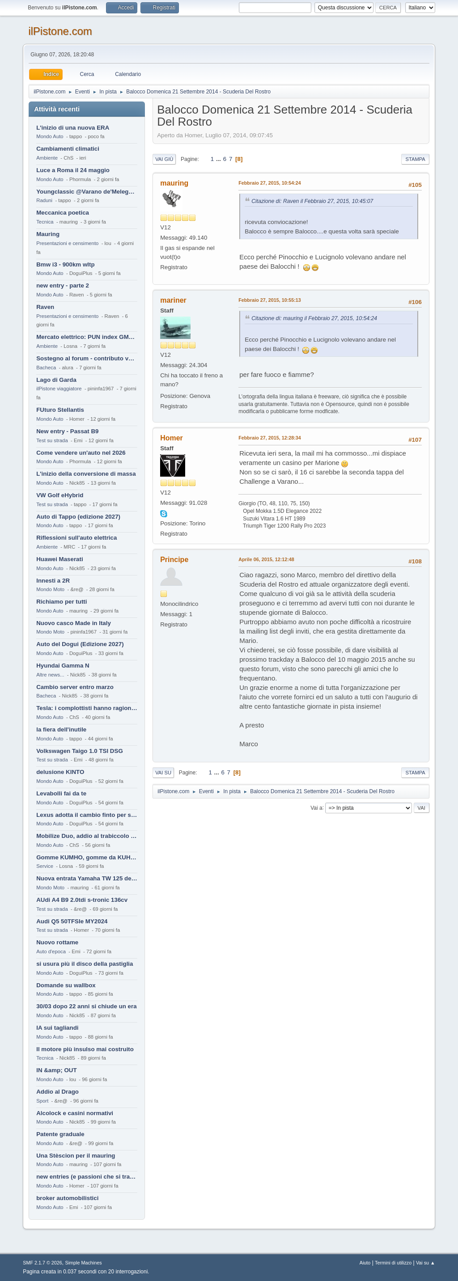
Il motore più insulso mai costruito (85, 1049)
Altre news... (50, 674)
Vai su (163, 772)
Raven (45, 307)
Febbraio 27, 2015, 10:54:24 (269, 183)
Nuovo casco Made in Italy (73, 623)
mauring (174, 183)
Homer (171, 438)
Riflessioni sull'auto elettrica (76, 537)
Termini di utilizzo (393, 1262)
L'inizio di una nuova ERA (72, 127)
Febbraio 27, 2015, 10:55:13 (269, 300)
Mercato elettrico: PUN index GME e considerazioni (86, 337)
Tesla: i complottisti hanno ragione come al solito (86, 708)
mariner (173, 300)
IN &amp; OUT (56, 1070)
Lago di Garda (56, 379)
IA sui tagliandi (57, 1027)
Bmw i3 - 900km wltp (65, 264)
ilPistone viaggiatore (58, 388)
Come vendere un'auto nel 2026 (80, 452)
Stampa (415, 159)
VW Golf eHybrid (59, 495)
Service (44, 866)
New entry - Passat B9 (67, 431)
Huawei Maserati (59, 559)
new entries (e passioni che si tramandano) (86, 1176)
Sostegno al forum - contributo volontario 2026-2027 (86, 358)
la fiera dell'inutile (61, 729)
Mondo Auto (49, 136)
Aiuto (365, 1262)
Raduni (44, 200)
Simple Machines (83, 1262)
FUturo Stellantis (60, 409)
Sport (42, 1100)
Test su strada (52, 440)
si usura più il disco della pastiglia (84, 963)
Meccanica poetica (62, 212)
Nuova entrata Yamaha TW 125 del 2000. (86, 878)
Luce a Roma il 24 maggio (73, 170)
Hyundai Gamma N (62, 665)
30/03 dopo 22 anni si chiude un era (86, 1006)
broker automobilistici (67, 1198)
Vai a (316, 807)
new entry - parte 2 (62, 285)
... (219, 159)
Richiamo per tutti (61, 601)
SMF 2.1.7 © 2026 (42, 1262)
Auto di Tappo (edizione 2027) (78, 516)
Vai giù (164, 159)
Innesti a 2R (53, 580)
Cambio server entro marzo (75, 687)
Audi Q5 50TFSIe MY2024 (71, 921)
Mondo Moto (50, 589)
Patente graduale (60, 1134)
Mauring (47, 234)
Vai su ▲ (425, 1262)
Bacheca (46, 367)
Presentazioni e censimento (67, 243)
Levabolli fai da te (61, 793)
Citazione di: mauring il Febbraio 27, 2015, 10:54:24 (314, 318)
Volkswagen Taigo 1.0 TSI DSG (79, 751)
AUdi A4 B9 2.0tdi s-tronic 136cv (81, 899)
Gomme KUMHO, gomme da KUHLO (86, 857)
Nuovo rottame (57, 942)
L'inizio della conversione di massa (86, 473)
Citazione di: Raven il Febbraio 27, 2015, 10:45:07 (312, 201)
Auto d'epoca (51, 951)
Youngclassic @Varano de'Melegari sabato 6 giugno (86, 191)
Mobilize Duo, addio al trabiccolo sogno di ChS (86, 836)
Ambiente (47, 158)
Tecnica (44, 221)
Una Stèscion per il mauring (75, 1155)
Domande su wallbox (66, 985)
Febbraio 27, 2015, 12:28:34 (269, 437)
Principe (174, 559)
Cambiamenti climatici (67, 148)
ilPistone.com (60, 31)
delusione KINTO (60, 772)
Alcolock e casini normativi (74, 1113)
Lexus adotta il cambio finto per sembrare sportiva (86, 815)
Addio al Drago (57, 1091)
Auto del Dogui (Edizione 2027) (80, 644)
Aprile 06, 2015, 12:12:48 (266, 559)
